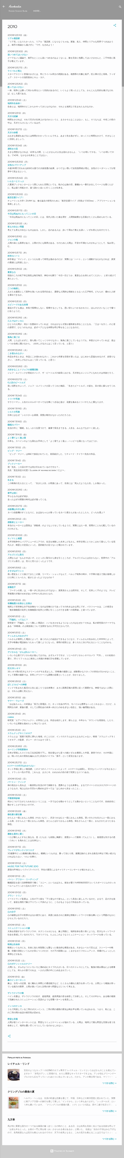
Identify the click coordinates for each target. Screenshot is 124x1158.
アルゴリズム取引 (16, 554)
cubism (11, 717)
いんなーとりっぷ (16, 181)
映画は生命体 (14, 944)
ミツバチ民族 (14, 398)
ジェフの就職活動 (30, 369)
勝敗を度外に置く (16, 833)
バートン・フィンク (17, 782)
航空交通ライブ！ (16, 197)
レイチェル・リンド (19, 1063)
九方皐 (11, 1119)
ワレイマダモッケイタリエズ (21, 850)
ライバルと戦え (15, 70)
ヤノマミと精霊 (15, 538)
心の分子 (12, 911)
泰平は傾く (13, 493)
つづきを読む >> (109, 1083)
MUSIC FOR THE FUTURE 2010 (23, 866)
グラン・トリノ (15, 895)
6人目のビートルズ (16, 382)
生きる (11, 480)
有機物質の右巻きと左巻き (20, 603)
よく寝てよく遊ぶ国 (17, 437)
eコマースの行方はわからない (21, 765)
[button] (114, 26)
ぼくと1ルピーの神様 (17, 684)
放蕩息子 (12, 587)
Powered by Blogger (62, 1150)
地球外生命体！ (15, 103)
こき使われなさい (16, 353)
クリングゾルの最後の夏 (21, 1091)
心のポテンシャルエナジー (20, 963)
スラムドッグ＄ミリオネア (20, 733)
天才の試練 (13, 116)
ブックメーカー (15, 463)
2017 (64, 10)
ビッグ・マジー (15, 450)
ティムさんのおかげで (18, 635)
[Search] (120, 7)
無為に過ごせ (14, 337)
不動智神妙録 (14, 798)
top (35, 10)
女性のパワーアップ (17, 165)
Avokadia (15, 6)
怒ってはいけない (16, 87)
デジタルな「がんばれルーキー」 (23, 652)
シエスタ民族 (14, 411)
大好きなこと (14, 369)
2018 (54, 10)
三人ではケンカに (16, 320)
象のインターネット (17, 980)
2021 (44, 10)
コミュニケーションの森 (19, 928)
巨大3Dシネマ (14, 668)
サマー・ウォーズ (16, 700)
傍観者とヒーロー (16, 522)
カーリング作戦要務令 (18, 749)
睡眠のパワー (14, 424)
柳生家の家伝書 (15, 814)
